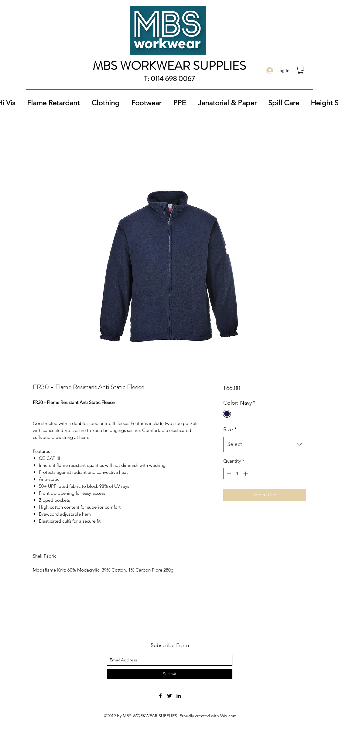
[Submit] (169, 674)
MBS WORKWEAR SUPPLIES (169, 65)
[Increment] (246, 473)
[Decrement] (228, 473)
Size (230, 429)
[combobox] (264, 444)
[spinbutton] (237, 473)
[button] (301, 70)
